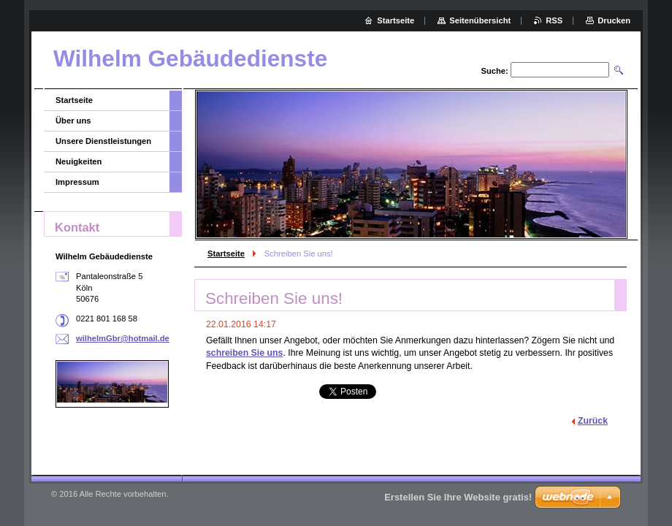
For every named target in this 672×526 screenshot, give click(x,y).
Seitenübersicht (480, 20)
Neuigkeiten (79, 161)
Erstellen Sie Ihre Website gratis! (458, 497)
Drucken (613, 20)
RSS (554, 20)
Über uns (73, 120)
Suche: (494, 70)
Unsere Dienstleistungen (103, 141)
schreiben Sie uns (244, 353)
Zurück (593, 421)
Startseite (226, 253)
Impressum (77, 182)
